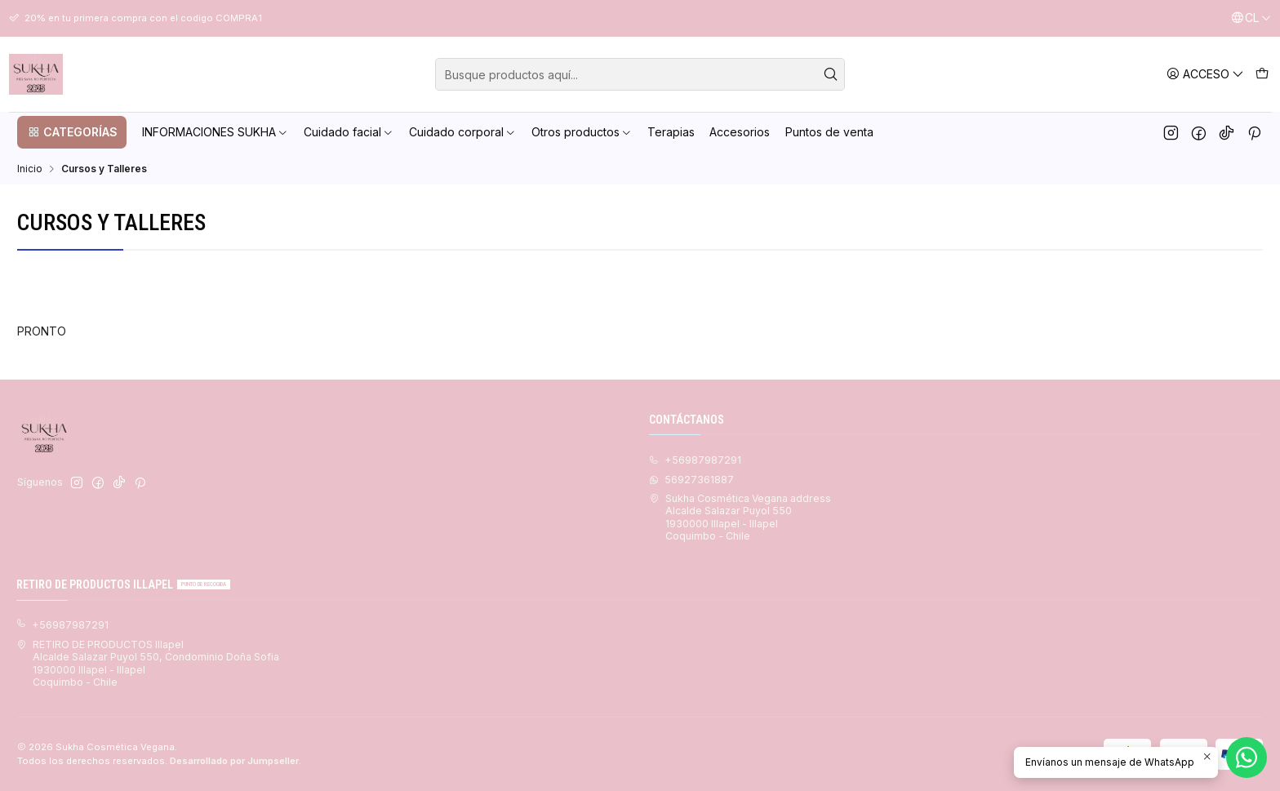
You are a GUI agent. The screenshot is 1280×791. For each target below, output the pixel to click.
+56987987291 (62, 625)
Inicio (29, 169)
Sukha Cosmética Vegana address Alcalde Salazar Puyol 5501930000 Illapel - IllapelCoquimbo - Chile (740, 517)
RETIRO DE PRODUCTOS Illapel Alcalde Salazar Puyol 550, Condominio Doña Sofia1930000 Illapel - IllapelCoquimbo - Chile (147, 663)
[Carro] (1261, 74)
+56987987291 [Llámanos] (695, 460)
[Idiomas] (1251, 18)
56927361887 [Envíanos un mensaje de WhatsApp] (691, 479)
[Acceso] (1205, 74)
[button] (72, 132)
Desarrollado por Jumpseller (234, 761)
